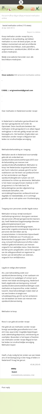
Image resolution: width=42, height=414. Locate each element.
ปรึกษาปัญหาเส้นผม (16, 15)
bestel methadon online (29, 75)
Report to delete (33, 32)
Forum (4, 15)
